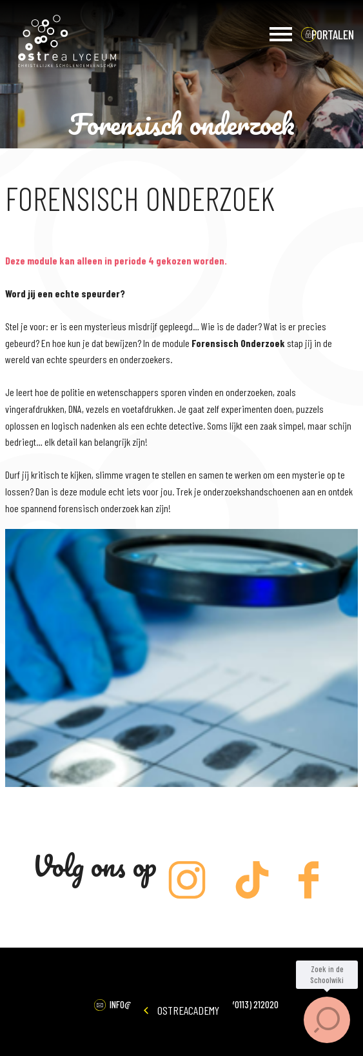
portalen (332, 34)
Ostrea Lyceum (67, 41)
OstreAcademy (181, 1010)
